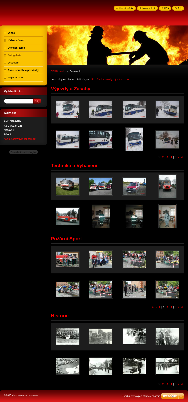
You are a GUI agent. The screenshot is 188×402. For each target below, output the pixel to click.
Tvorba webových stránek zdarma (141, 396)
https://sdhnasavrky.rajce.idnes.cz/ (110, 79)
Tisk (180, 8)
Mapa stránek (148, 8)
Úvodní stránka (126, 8)
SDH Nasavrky (58, 71)
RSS (166, 8)
